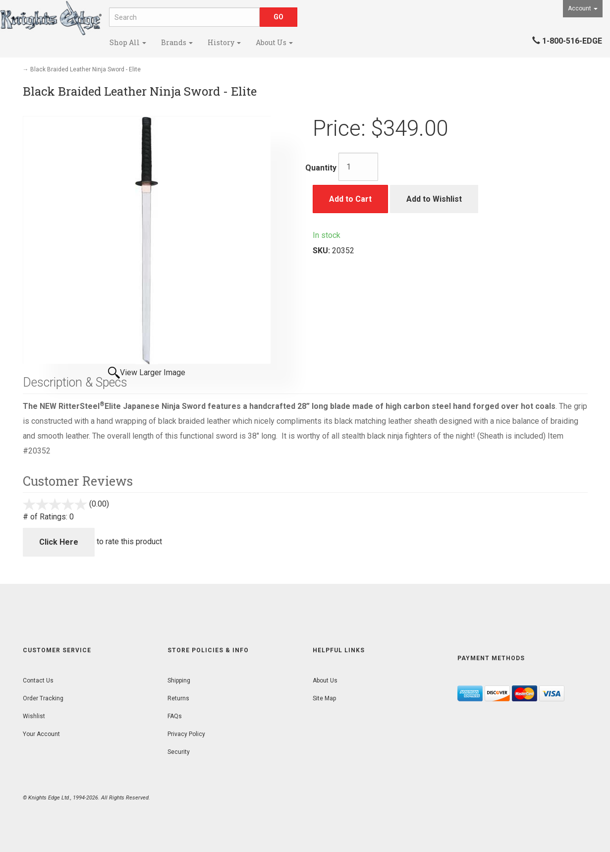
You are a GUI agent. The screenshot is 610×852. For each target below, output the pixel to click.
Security (178, 751)
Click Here (58, 542)
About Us (274, 42)
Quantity (320, 167)
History (224, 42)
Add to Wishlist (434, 199)
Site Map (324, 698)
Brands (177, 42)
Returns (178, 698)
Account (583, 8)
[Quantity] (358, 167)
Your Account (41, 734)
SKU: (322, 250)
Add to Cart (350, 199)
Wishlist (34, 716)
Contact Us (38, 680)
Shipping (178, 680)
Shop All (128, 42)
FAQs (174, 716)
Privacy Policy (186, 734)
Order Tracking (43, 698)
